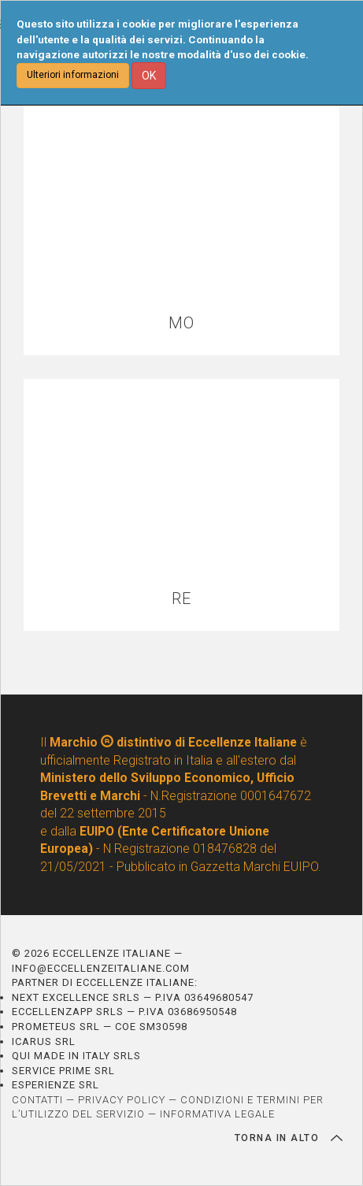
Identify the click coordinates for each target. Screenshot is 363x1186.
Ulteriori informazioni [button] (73, 74)
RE (181, 599)
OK (149, 75)
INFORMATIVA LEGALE (217, 1114)
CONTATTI (37, 1100)
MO (181, 323)
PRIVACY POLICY (121, 1100)
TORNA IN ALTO (289, 1137)
